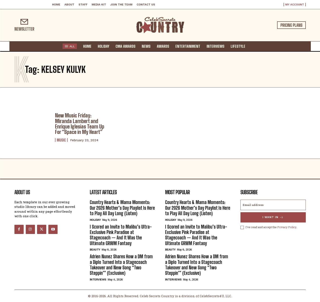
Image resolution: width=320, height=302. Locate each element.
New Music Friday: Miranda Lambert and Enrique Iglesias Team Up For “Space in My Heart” (79, 123)
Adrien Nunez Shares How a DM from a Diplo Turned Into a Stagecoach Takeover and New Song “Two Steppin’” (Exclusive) (121, 265)
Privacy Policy (286, 227)
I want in (273, 217)
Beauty (95, 249)
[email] (273, 205)
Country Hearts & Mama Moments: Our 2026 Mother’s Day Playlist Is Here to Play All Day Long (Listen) (122, 207)
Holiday (95, 219)
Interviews (98, 279)
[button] (252, 46)
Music (61, 140)
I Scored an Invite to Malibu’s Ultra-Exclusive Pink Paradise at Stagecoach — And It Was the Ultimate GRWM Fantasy (121, 235)
